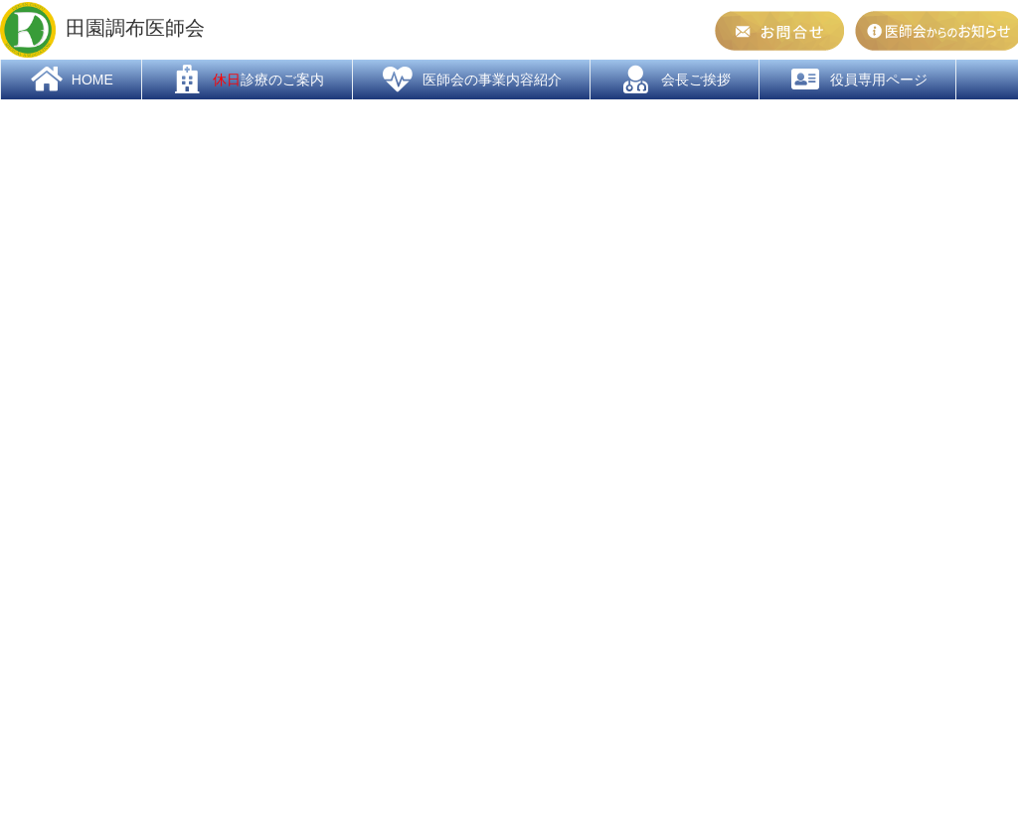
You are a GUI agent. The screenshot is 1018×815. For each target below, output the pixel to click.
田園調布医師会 (102, 30)
